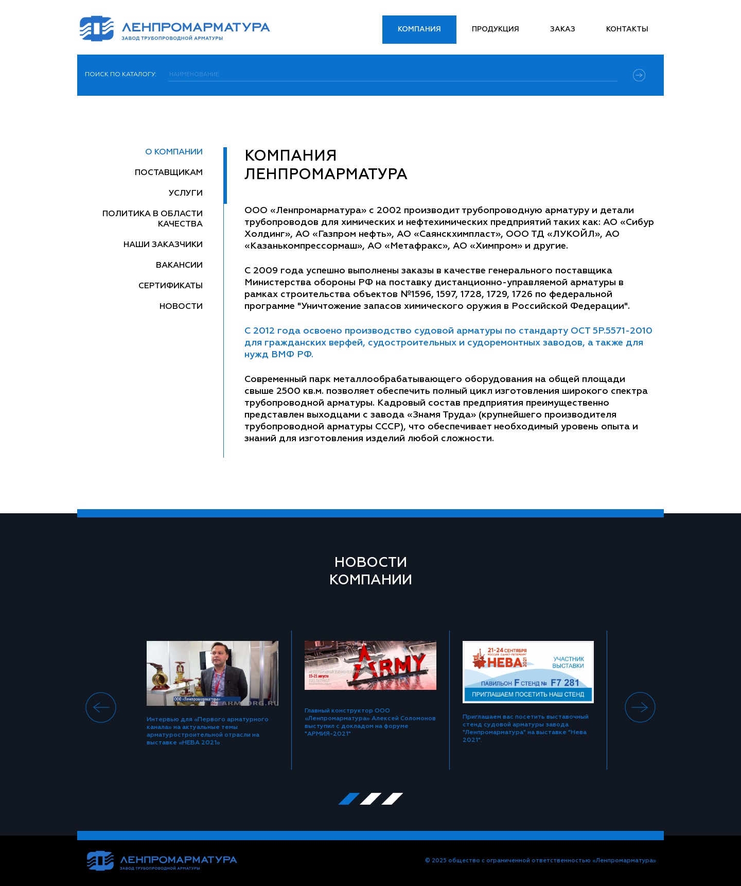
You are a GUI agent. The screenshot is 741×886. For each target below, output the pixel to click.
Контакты (627, 29)
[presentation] (100, 707)
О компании (174, 152)
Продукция (495, 29)
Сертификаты (170, 286)
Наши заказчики (163, 245)
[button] (349, 799)
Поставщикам (169, 173)
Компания (419, 29)
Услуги (186, 193)
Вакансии (179, 266)
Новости (181, 307)
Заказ (562, 29)
